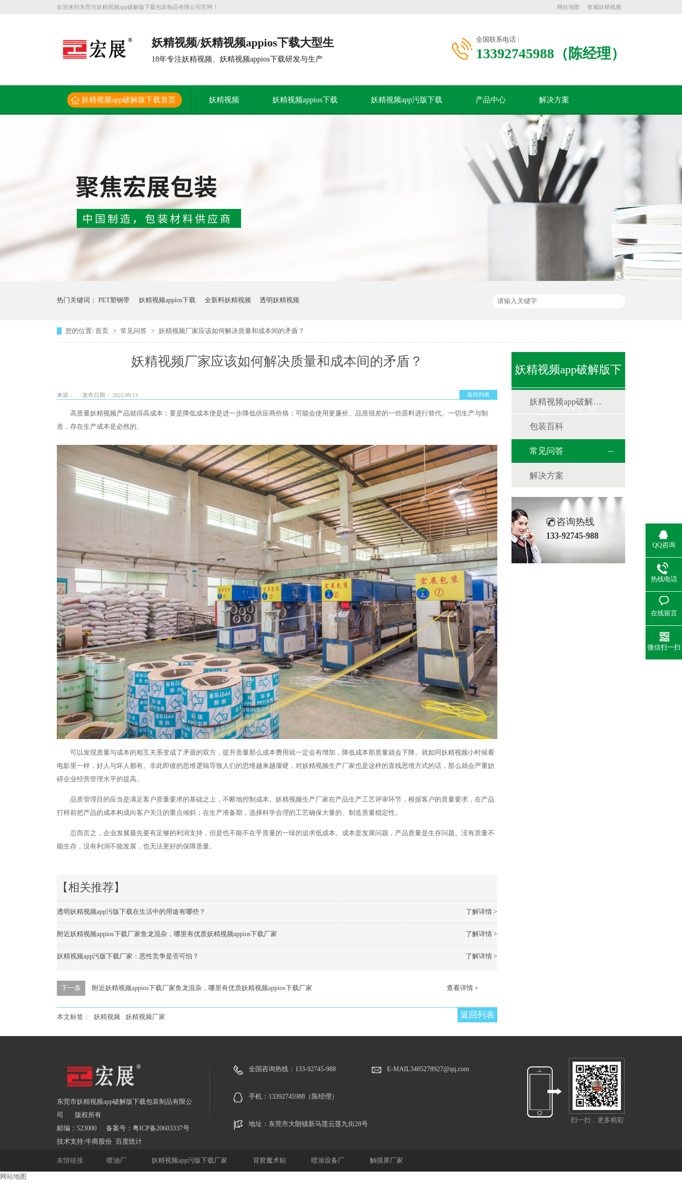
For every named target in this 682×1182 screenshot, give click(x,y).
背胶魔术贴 (270, 1160)
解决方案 (554, 100)
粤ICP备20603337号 (161, 1128)
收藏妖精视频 (604, 7)
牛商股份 (98, 1141)
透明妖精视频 (279, 300)
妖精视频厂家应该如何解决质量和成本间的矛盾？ (232, 330)
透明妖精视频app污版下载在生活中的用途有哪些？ (131, 911)
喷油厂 (117, 1160)
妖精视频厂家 (145, 1016)
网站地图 (568, 7)
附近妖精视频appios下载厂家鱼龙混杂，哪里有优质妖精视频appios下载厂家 (167, 934)
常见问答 (134, 330)
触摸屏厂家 (386, 1160)
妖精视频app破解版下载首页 (128, 100)
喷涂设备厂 (328, 1160)
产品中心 (491, 100)
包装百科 (546, 426)
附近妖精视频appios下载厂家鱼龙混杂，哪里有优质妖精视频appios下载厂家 (202, 988)
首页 (102, 330)
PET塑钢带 (114, 300)
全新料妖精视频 (228, 300)
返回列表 (478, 394)
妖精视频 (224, 100)
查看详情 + (462, 988)
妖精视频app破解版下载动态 (567, 401)
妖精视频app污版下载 (406, 100)
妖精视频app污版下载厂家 (190, 1160)
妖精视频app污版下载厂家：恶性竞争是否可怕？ (128, 956)
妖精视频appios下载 (305, 100)
